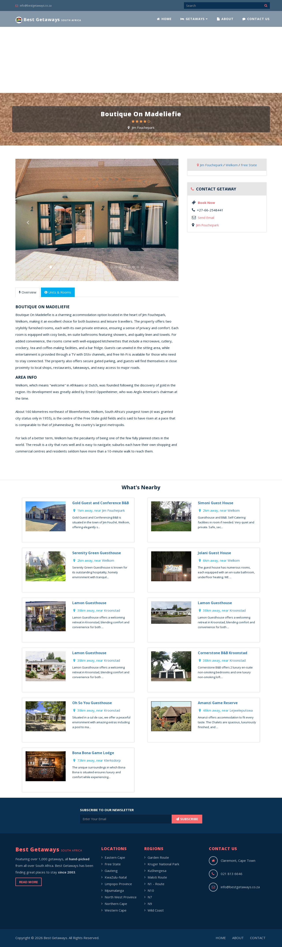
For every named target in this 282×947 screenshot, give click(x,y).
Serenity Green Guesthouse (96, 552)
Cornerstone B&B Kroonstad (222, 652)
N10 (151, 890)
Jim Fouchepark (143, 127)
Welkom (232, 165)
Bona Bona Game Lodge (93, 752)
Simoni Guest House (215, 502)
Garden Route (158, 857)
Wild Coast (156, 910)
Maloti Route (157, 877)
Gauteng (111, 870)
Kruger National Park (163, 864)
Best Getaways (48, 20)
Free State (249, 165)
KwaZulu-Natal (116, 877)
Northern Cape (116, 903)
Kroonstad (112, 610)
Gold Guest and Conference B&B (100, 502)
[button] (27, 250)
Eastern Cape (115, 857)
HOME (164, 19)
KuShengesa (157, 870)
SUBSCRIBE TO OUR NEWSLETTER (107, 810)
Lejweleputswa (241, 710)
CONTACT (257, 938)
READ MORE (28, 882)
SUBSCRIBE (187, 819)
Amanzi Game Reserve (218, 702)
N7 (150, 897)
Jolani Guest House (214, 552)
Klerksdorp (112, 760)
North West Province (121, 897)
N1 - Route (156, 884)
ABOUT (225, 19)
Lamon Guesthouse (89, 602)
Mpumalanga (114, 890)
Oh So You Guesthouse (92, 702)
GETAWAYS (194, 19)
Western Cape (115, 910)
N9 (150, 903)
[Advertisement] (141, 60)
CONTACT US (256, 19)
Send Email (206, 217)
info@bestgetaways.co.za (33, 5)
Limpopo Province (118, 884)
